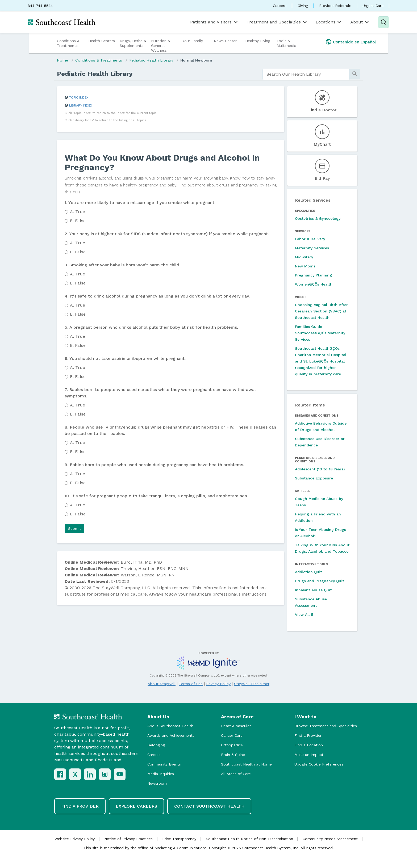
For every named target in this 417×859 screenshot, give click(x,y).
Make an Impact (308, 754)
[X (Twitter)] (75, 774)
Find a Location (308, 745)
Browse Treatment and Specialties (325, 726)
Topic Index (78, 97)
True (77, 211)
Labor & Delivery (310, 239)
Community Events (164, 764)
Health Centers (101, 41)
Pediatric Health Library (151, 60)
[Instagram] (105, 774)
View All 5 (304, 614)
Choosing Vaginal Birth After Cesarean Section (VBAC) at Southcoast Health (321, 311)
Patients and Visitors (214, 22)
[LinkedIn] (90, 774)
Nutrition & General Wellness (160, 45)
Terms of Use (191, 684)
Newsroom (157, 783)
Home (62, 60)
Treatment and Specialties (277, 22)
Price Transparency (179, 839)
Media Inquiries (160, 774)
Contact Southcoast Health (209, 806)
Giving (303, 5)
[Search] (383, 22)
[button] (74, 528)
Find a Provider (308, 735)
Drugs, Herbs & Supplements (133, 43)
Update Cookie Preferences (318, 764)
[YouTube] (120, 774)
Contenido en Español (354, 42)
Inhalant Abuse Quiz (313, 590)
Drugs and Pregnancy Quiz (319, 581)
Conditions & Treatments (68, 43)
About (360, 22)
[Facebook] (60, 774)
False (78, 220)
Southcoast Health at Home (246, 764)
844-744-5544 (40, 5)
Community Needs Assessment (330, 839)
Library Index (80, 105)
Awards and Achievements (170, 735)
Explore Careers (136, 806)
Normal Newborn (196, 60)
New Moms (305, 266)
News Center (225, 41)
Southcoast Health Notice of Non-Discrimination (249, 839)
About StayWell (162, 684)
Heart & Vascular (236, 726)
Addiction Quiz (308, 572)
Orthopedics (232, 745)
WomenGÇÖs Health (313, 284)
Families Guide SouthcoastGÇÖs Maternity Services (320, 332)
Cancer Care (232, 735)
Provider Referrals (335, 5)
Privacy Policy (218, 684)
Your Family (192, 41)
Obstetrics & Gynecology (317, 218)
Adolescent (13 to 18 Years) (320, 469)
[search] (306, 74)
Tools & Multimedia (286, 43)
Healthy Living (257, 41)
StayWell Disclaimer (251, 684)
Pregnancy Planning (313, 275)
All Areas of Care (236, 774)
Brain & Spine (233, 754)
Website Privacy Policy (75, 839)
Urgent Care (372, 5)
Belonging (156, 745)
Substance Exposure (314, 478)
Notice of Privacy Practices (128, 839)
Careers (279, 5)
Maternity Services (312, 248)
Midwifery (304, 257)
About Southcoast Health (170, 726)
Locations (329, 22)
